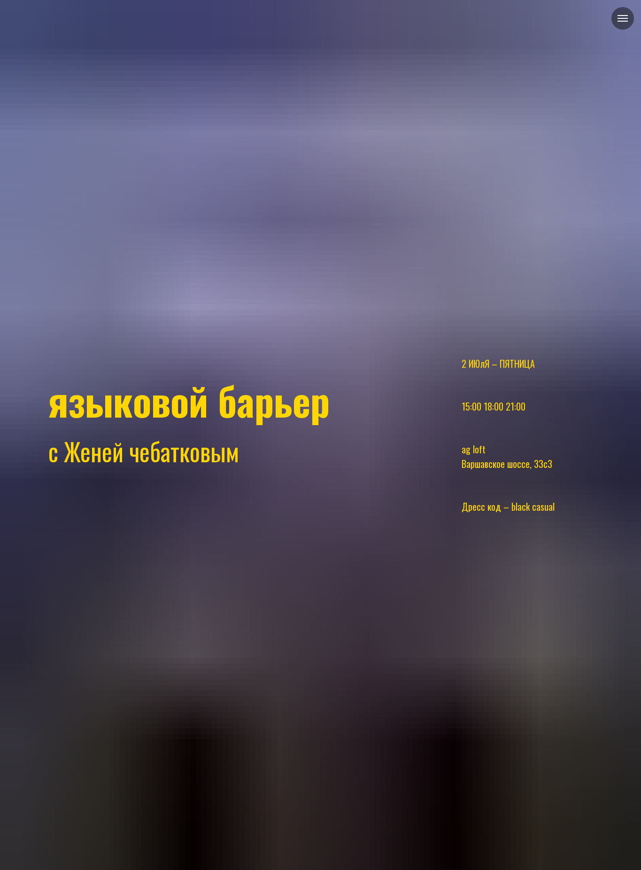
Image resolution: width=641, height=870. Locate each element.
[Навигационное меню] (623, 18)
